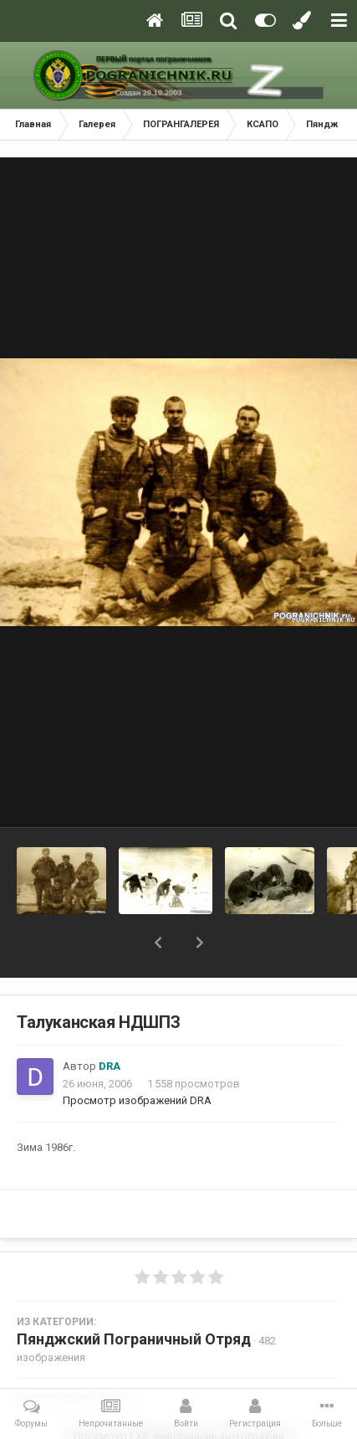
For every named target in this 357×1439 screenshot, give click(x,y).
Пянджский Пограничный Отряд (134, 1339)
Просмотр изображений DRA (137, 1100)
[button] (158, 942)
